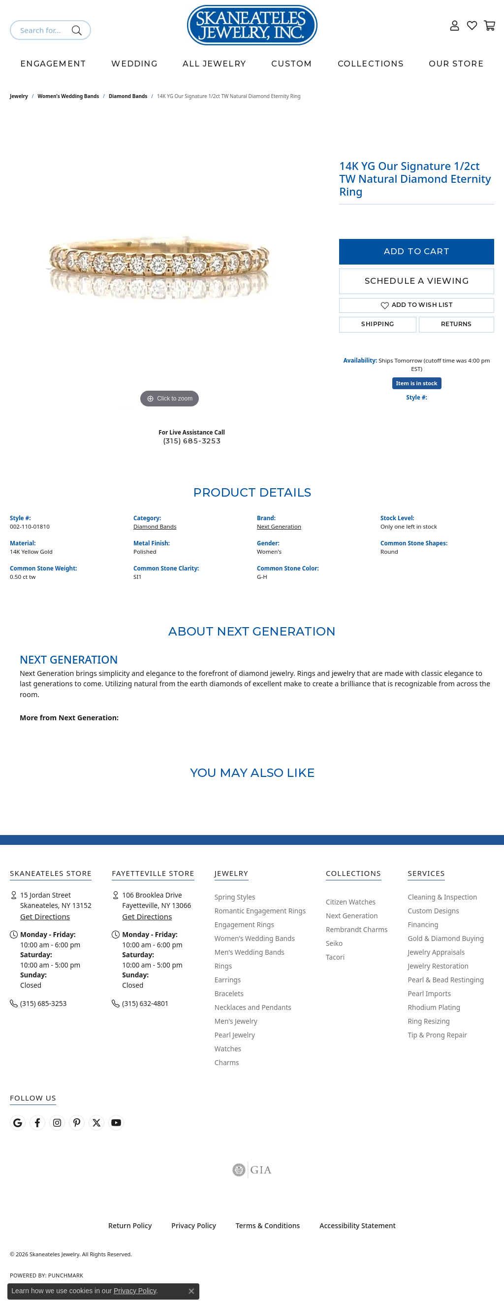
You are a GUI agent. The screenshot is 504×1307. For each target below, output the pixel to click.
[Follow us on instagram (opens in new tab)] (57, 1123)
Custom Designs (433, 910)
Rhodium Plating (434, 1007)
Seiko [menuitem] (334, 943)
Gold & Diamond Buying (446, 938)
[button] (455, 25)
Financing (423, 924)
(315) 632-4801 (145, 1003)
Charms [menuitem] (227, 1062)
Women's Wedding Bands (68, 96)
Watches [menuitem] (228, 1048)
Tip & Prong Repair (437, 1034)
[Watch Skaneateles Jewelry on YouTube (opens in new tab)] (116, 1123)
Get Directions (45, 916)
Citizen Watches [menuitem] (351, 901)
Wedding (134, 63)
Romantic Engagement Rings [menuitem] (260, 910)
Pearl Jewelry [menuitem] (235, 1034)
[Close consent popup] (191, 1291)
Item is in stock (417, 383)
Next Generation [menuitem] (352, 915)
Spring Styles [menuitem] (235, 897)
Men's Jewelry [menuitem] (236, 1021)
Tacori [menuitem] (335, 957)
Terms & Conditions (268, 1225)
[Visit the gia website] (252, 1170)
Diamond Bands (128, 96)
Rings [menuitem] (223, 966)
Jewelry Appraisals (436, 952)
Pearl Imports (429, 993)
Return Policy (130, 1225)
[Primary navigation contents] (252, 64)
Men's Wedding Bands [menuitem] (249, 952)
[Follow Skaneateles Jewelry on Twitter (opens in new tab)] (96, 1123)
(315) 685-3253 (192, 440)
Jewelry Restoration (438, 966)
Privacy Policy (193, 1225)
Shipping (377, 325)
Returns (456, 325)
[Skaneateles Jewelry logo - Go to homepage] (252, 25)
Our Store (456, 63)
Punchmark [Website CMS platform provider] (65, 1275)
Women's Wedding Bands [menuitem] (255, 938)
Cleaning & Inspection (442, 897)
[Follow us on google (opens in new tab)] (18, 1123)
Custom (291, 63)
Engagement (53, 63)
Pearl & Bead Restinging (446, 979)
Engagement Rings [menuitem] (244, 924)
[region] (169, 262)
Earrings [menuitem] (228, 979)
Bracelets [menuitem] (229, 993)
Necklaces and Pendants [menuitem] (253, 1007)
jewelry (19, 96)
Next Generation (279, 526)
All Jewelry (214, 63)
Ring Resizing (429, 1021)
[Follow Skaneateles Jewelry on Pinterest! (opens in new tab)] (77, 1123)
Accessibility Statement (357, 1225)
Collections (371, 63)
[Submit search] (78, 30)
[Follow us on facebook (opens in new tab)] (37, 1123)
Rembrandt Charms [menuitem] (357, 929)
